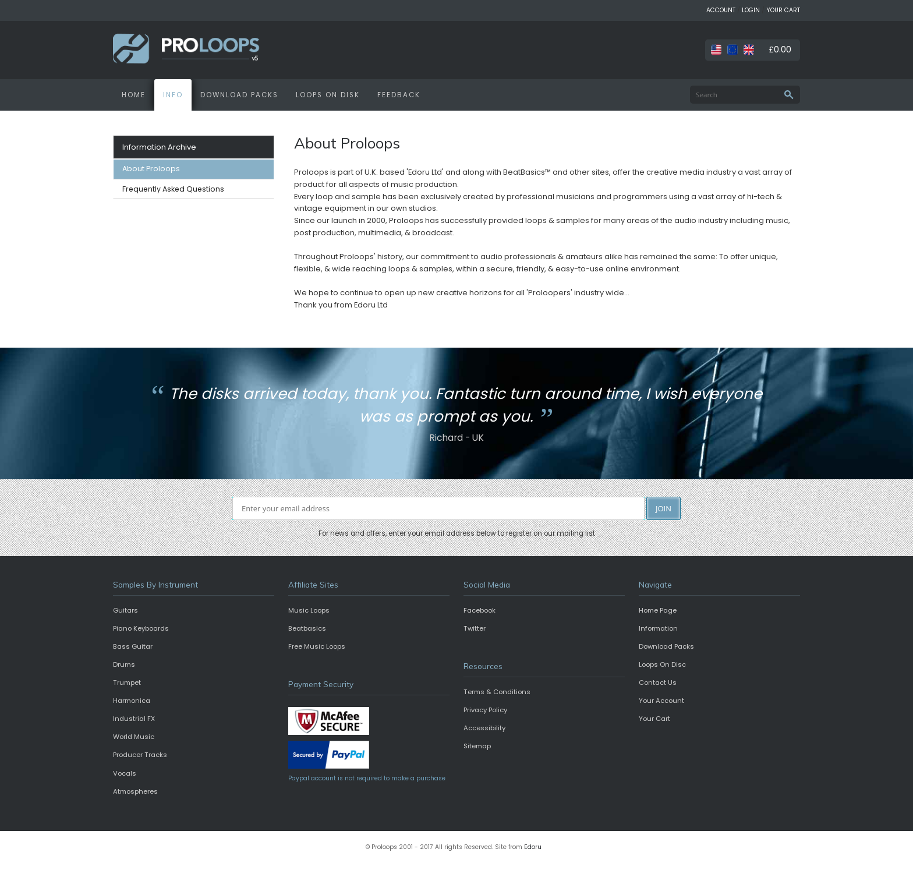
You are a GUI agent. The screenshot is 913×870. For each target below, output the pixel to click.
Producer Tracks (140, 754)
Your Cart (654, 718)
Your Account (661, 700)
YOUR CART (783, 10)
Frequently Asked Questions (173, 189)
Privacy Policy (485, 710)
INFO (173, 95)
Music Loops (309, 610)
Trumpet (127, 682)
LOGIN (751, 10)
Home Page (658, 610)
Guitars (125, 610)
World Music (133, 736)
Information (658, 628)
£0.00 (780, 49)
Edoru (533, 847)
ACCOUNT (720, 10)
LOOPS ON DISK (328, 95)
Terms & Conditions (496, 691)
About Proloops (151, 169)
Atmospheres (135, 791)
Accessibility (484, 728)
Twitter (474, 628)
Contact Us (658, 682)
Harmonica (131, 700)
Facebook (479, 610)
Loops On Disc (662, 664)
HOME (134, 95)
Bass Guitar (133, 646)
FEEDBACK (398, 95)
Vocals (124, 773)
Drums (124, 664)
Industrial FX (134, 718)
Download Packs (666, 646)
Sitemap (477, 746)
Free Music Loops (316, 646)
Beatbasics (307, 628)
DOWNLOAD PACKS (239, 95)
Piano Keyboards (141, 628)
